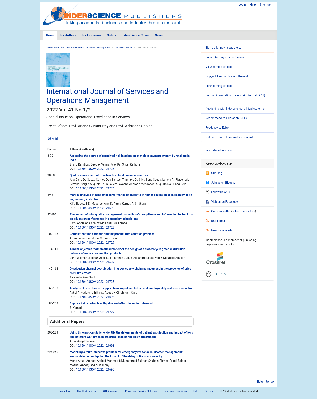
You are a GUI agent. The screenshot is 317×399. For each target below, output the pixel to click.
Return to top (265, 381)
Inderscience (136, 35)
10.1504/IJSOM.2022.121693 (95, 297)
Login (242, 4)
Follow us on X (218, 192)
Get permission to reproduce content (229, 137)
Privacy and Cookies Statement (141, 391)
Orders (111, 35)
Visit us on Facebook (222, 201)
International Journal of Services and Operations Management (78, 47)
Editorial (52, 138)
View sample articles (219, 66)
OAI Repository (111, 391)
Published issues (123, 47)
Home (50, 35)
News (159, 35)
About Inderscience (87, 391)
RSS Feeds (215, 220)
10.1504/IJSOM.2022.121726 (95, 168)
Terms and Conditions (175, 391)
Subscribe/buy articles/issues (225, 57)
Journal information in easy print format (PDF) (235, 95)
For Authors (68, 35)
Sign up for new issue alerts (223, 47)
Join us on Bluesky (220, 182)
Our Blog (214, 173)
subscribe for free (243, 211)
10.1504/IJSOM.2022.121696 (95, 208)
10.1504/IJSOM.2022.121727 (95, 312)
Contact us (64, 391)
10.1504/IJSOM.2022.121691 (95, 345)
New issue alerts (219, 230)
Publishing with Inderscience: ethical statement (236, 108)
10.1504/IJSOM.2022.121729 (95, 242)
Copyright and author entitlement (227, 76)
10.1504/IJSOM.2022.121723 (95, 227)
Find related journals (219, 150)
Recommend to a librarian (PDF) (226, 118)
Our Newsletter (218, 211)
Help (253, 4)
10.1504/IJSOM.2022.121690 (95, 369)
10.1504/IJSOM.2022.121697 (95, 262)
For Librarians (91, 35)
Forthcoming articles (219, 86)
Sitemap (265, 4)
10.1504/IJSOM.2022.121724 (95, 188)
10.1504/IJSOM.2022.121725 (95, 281)
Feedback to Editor (218, 127)
